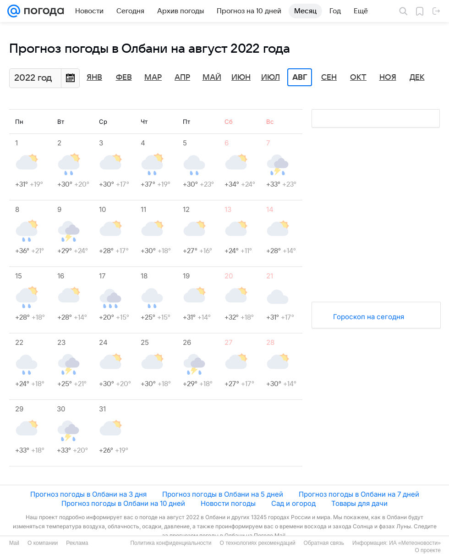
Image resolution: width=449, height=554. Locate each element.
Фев (124, 77)
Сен (329, 77)
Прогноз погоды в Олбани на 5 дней (222, 494)
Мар (153, 77)
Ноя (387, 77)
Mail (14, 543)
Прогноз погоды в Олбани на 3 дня (88, 494)
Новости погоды (228, 503)
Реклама (77, 543)
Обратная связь (324, 543)
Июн (241, 77)
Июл (270, 77)
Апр (182, 77)
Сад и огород (293, 503)
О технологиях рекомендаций (257, 543)
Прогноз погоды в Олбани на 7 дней (359, 494)
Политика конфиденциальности (170, 543)
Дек (417, 77)
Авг (299, 77)
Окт (358, 77)
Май (212, 77)
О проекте (428, 550)
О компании (42, 543)
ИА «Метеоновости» (415, 543)
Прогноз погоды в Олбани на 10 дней (123, 503)
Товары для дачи (359, 503)
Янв (94, 77)
